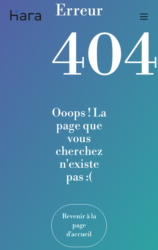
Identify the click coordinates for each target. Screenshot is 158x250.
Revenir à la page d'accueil (79, 225)
